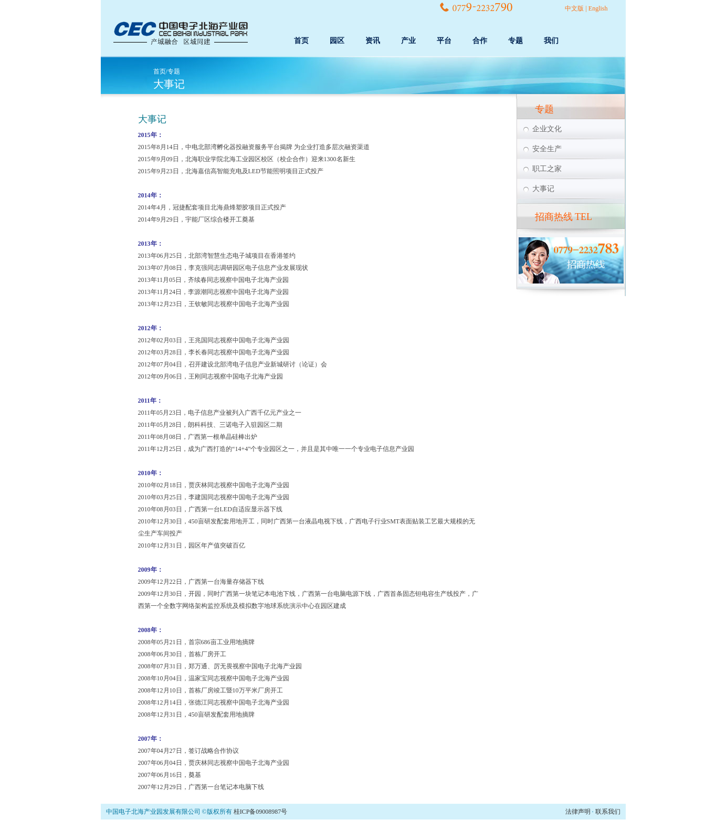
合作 (479, 41)
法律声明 (578, 811)
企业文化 (547, 129)
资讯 (372, 41)
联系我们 (607, 811)
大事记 (543, 189)
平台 (444, 41)
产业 (408, 41)
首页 (301, 41)
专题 (515, 41)
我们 (551, 41)
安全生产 (547, 149)
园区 (337, 41)
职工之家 (547, 169)
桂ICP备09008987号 (261, 811)
